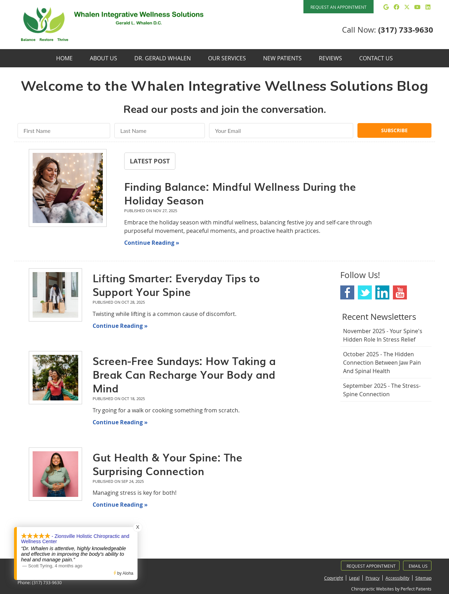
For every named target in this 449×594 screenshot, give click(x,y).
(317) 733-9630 (405, 29)
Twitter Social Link (365, 292)
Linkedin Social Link (382, 292)
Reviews (330, 58)
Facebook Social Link (347, 292)
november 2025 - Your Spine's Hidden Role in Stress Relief (382, 335)
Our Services (227, 58)
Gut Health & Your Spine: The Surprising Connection (167, 464)
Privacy (373, 578)
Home (64, 58)
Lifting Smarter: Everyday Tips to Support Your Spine (176, 284)
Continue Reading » (151, 243)
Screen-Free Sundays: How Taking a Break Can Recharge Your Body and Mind (184, 374)
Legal (354, 578)
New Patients (282, 58)
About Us (103, 58)
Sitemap (423, 578)
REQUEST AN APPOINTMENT (338, 7)
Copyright (333, 578)
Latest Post (150, 161)
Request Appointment (371, 566)
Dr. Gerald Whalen (162, 58)
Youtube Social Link (400, 292)
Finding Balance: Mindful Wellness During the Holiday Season (240, 193)
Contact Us (376, 58)
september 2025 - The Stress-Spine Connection (382, 390)
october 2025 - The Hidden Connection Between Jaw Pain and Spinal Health (382, 362)
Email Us (418, 566)
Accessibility (397, 578)
